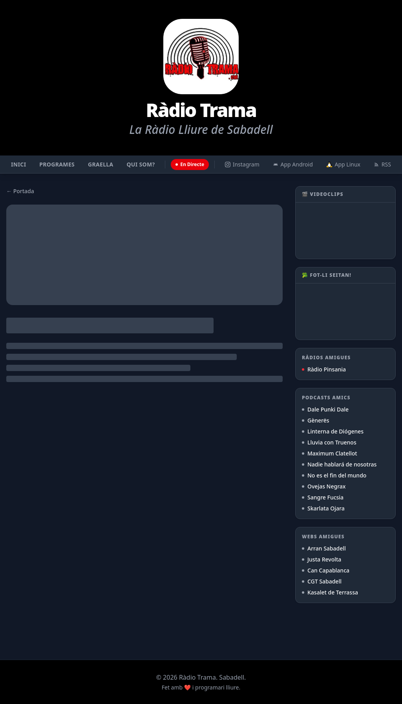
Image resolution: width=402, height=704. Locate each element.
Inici (18, 164)
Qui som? (140, 164)
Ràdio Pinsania (324, 369)
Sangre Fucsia (323, 497)
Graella (100, 164)
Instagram (242, 164)
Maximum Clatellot (329, 453)
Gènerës (315, 420)
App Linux (343, 164)
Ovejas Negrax (323, 486)
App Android (293, 164)
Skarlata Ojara (323, 508)
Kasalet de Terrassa (330, 592)
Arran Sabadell (324, 548)
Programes (57, 164)
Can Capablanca (325, 570)
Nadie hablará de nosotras (339, 464)
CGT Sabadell (322, 581)
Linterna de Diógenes (333, 431)
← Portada (20, 191)
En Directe (189, 164)
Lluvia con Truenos (329, 442)
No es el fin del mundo (334, 475)
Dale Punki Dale (325, 409)
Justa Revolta (321, 559)
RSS (382, 164)
